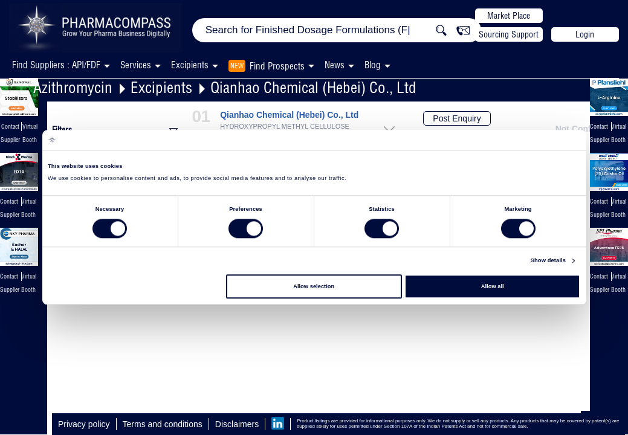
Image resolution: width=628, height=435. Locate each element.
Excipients (161, 87)
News (335, 65)
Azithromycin (72, 87)
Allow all (492, 286)
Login (584, 34)
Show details (548, 261)
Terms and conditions (162, 424)
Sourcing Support (509, 34)
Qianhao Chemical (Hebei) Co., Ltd (313, 87)
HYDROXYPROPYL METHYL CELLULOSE (284, 126)
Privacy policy (84, 424)
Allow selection (313, 286)
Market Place (508, 15)
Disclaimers (237, 424)
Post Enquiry (457, 118)
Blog (372, 65)
